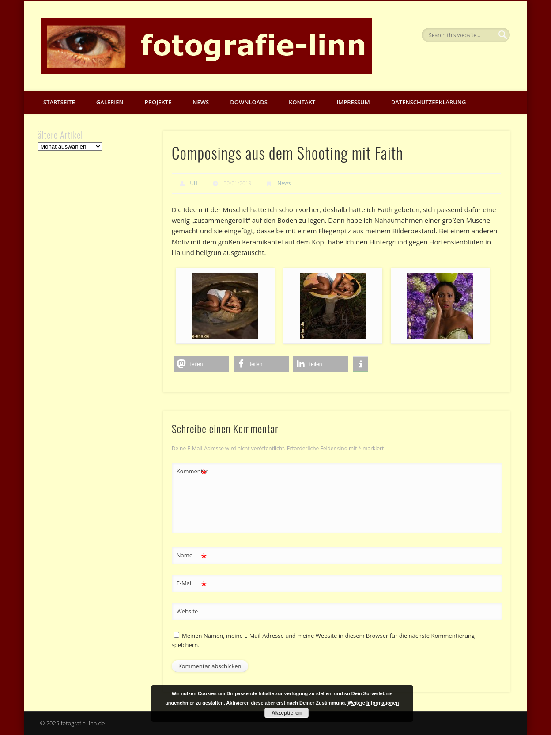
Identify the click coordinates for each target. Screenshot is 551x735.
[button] (201, 364)
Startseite (59, 102)
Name (192, 555)
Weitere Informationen (373, 702)
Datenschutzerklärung (428, 102)
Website (187, 611)
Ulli (194, 183)
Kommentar (192, 471)
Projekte (158, 102)
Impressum (353, 102)
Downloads (249, 102)
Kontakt (302, 102)
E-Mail (192, 583)
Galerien (110, 102)
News (200, 102)
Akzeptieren (287, 713)
